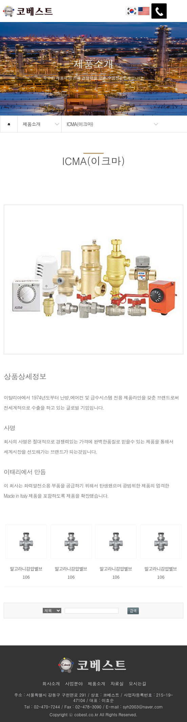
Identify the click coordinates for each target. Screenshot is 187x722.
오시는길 (137, 683)
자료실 (117, 683)
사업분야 (74, 683)
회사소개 (51, 683)
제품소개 (96, 683)
